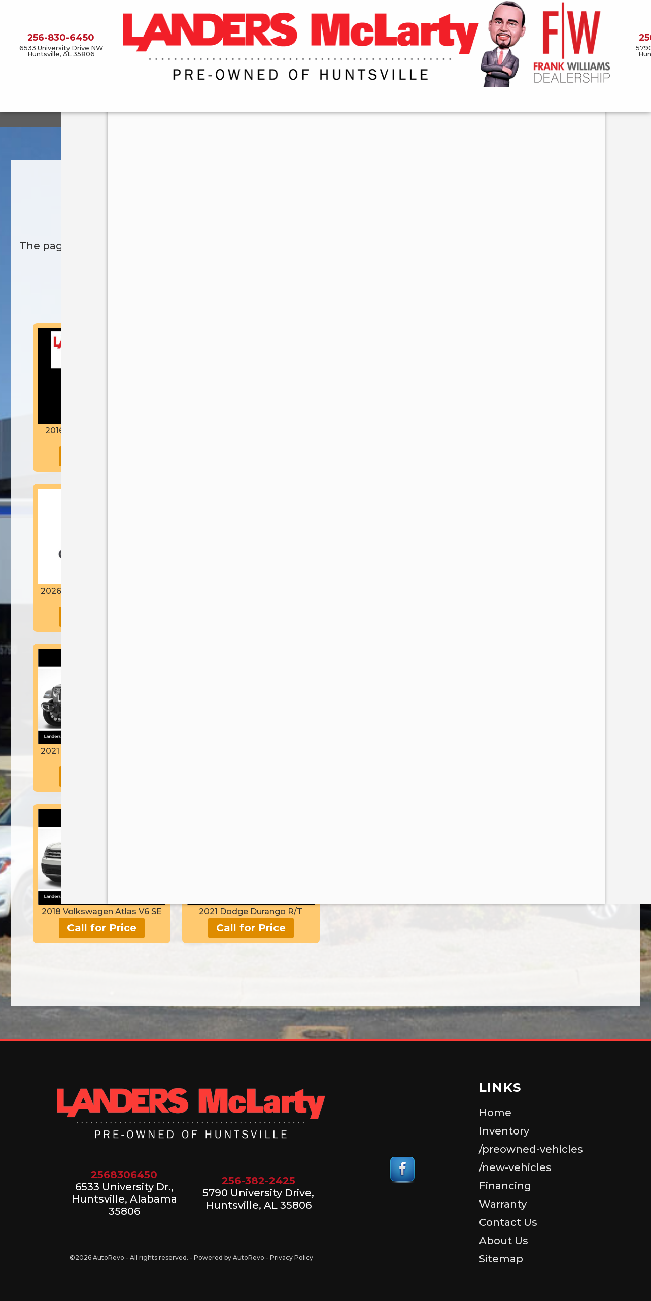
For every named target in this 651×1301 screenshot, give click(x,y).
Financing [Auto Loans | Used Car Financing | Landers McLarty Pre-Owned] (377, 100)
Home (495, 1113)
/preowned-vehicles (222, 100)
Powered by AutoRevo (229, 1257)
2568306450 (124, 1175)
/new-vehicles (311, 100)
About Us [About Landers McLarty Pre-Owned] (548, 100)
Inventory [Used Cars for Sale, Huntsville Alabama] (142, 100)
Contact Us (492, 100)
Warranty (503, 1204)
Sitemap (501, 1259)
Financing (505, 1186)
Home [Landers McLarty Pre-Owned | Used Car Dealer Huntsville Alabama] (95, 100)
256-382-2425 (258, 1181)
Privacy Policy (291, 1257)
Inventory (504, 1131)
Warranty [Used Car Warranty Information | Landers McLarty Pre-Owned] (432, 100)
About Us (503, 1241)
